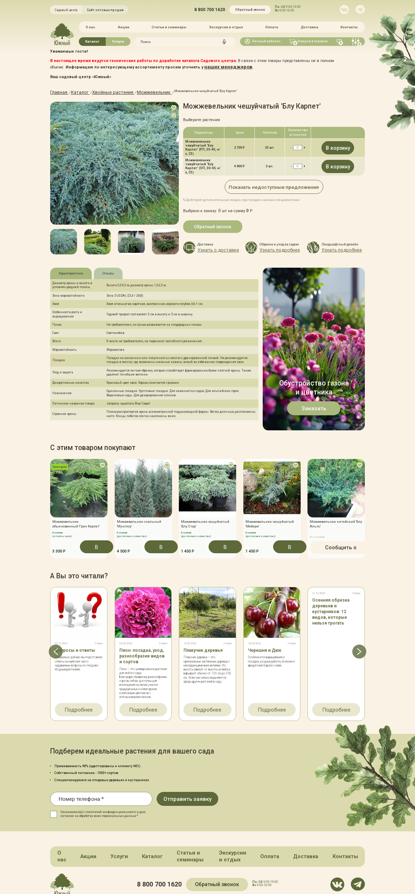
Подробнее (78, 700)
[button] (50, 238)
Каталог (92, 39)
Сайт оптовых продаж (105, 10)
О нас (90, 26)
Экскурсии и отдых (226, 26)
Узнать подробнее (272, 245)
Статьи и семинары (169, 26)
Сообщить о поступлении (336, 543)
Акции (123, 26)
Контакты (349, 26)
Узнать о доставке (210, 245)
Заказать (314, 405)
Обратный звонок (250, 9)
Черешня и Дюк (264, 642)
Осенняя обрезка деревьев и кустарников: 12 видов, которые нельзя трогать (330, 604)
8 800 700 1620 (209, 10)
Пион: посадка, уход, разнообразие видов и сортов (141, 648)
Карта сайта (175, 877)
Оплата (272, 26)
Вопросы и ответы (75, 642)
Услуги (118, 39)
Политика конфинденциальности (223, 877)
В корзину (338, 145)
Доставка (310, 26)
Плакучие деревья (203, 642)
